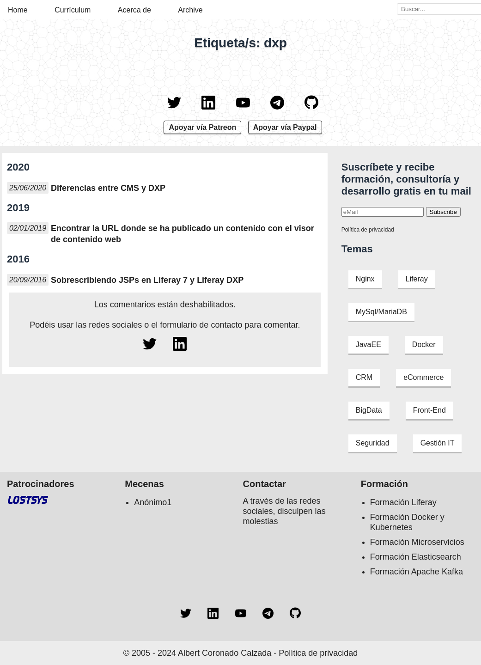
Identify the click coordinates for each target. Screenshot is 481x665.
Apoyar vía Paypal (285, 127)
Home (18, 10)
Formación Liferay (403, 502)
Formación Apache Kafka (416, 571)
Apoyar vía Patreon (202, 127)
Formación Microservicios (417, 542)
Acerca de (134, 10)
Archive (190, 10)
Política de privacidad (367, 229)
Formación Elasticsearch (415, 556)
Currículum (73, 10)
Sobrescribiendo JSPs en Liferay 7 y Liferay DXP (147, 280)
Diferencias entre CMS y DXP (108, 188)
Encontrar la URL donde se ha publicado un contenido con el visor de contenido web (182, 234)
